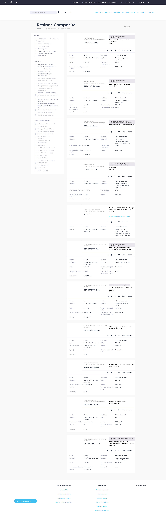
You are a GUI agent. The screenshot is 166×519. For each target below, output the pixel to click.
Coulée (41, 41)
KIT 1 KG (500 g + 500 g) (46, 147)
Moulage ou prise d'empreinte (48, 86)
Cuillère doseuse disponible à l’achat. (119, 216)
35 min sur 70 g (88, 467)
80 (84, 350)
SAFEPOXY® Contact (92, 330)
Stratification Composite (47, 51)
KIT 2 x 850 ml (43, 158)
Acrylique (86, 38)
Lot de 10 (41, 168)
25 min (117, 62)
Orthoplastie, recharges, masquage (45, 89)
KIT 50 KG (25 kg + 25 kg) (46, 160)
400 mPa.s (87, 145)
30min (86, 271)
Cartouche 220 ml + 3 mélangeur (44, 137)
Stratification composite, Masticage (45, 54)
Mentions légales (102, 506)
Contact (75, 2)
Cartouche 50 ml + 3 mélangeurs (44, 141)
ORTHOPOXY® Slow (92, 290)
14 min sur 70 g (88, 422)
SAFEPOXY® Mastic (91, 405)
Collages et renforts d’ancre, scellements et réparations (47, 65)
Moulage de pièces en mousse (48, 83)
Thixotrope (118, 387)
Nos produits (64, 490)
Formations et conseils (64, 494)
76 (84, 387)
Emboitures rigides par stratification (45, 74)
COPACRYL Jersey (91, 43)
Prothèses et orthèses (45, 115)
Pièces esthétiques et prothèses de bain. (48, 100)
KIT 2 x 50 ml (43, 155)
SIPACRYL (88, 214)
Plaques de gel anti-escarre (47, 110)
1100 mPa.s (118, 350)
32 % (85, 354)
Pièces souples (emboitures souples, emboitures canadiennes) (48, 105)
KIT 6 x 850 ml (43, 165)
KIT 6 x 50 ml (43, 163)
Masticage (42, 49)
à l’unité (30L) (43, 126)
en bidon (41, 124)
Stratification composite (98, 40)
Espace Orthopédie (102, 502)
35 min (86, 67)
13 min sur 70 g (88, 384)
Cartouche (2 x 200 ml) (45, 134)
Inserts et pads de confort (47, 78)
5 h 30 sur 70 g (119, 312)
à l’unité (52, 124)
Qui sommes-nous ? (102, 490)
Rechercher (58, 13)
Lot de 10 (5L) (43, 170)
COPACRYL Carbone (92, 86)
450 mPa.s (118, 267)
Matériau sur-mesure (63, 498)
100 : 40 (86, 267)
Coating (55, 38)
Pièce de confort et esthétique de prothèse (48, 96)
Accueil (39, 29)
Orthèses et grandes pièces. (47, 92)
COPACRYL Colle (90, 169)
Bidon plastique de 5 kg (46, 131)
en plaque (41, 145)
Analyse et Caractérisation (64, 502)
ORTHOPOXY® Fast (91, 249)
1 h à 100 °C (87, 276)
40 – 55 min (87, 150)
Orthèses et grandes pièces (119, 285)
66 (84, 424)
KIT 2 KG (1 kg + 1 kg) (45, 153)
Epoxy (85, 244)
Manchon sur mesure (45, 81)
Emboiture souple (44, 71)
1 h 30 (117, 271)
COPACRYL (87, 71)
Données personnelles (102, 510)
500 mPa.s (118, 462)
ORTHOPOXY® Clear (92, 444)
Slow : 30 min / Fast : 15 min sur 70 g (91, 346)
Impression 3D (43, 46)
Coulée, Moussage (44, 44)
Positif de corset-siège (45, 112)
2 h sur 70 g (87, 312)
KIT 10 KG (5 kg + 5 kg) (46, 150)
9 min (116, 190)
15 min (86, 194)
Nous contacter (23, 501)
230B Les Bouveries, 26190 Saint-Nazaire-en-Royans (100, 2)
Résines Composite (89, 38)
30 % (85, 392)
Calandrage (42, 38)
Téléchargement (102, 498)
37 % (85, 429)
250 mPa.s (118, 105)
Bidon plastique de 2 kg (46, 129)
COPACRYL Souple (91, 126)
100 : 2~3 (87, 62)
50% (116, 467)
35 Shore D (118, 150)
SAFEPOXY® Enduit (91, 367)
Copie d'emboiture (44, 69)
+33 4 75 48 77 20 (128, 2)
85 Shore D (118, 67)
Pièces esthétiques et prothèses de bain (122, 438)
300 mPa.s (87, 190)
